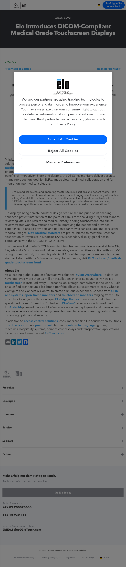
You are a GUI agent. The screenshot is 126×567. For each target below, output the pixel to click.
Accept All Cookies (63, 139)
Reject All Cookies (63, 151)
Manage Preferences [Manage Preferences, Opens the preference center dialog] (63, 162)
